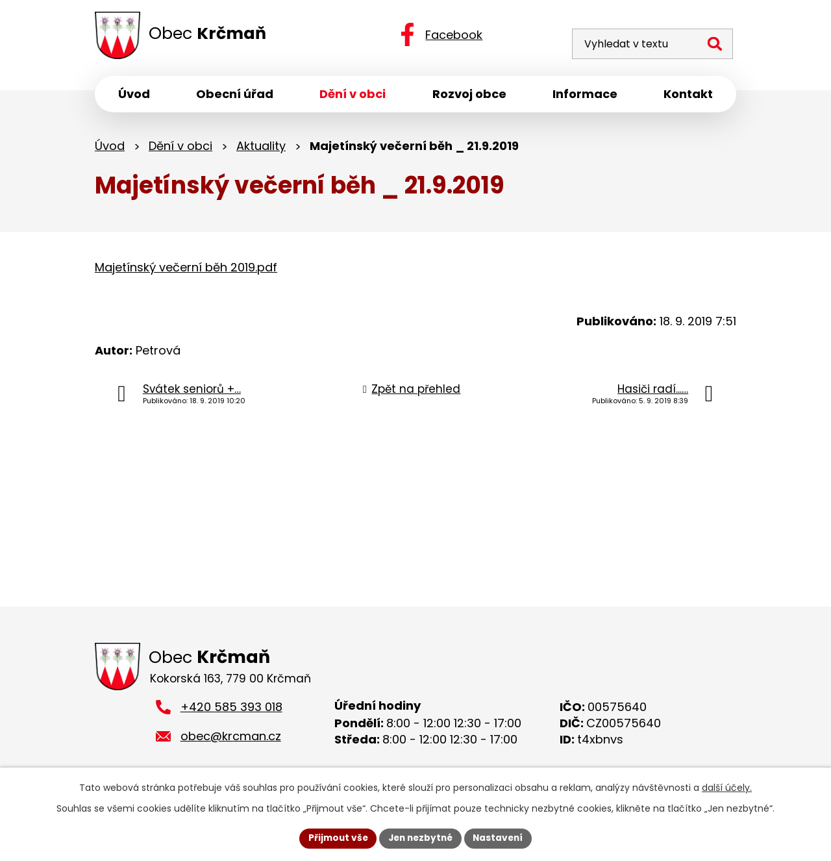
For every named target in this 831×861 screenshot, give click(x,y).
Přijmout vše (335, 837)
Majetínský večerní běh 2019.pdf (186, 270)
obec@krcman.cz (230, 739)
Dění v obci (180, 148)
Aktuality (261, 148)
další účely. (727, 786)
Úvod (110, 148)
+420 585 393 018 (231, 711)
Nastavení (501, 837)
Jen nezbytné (420, 837)
